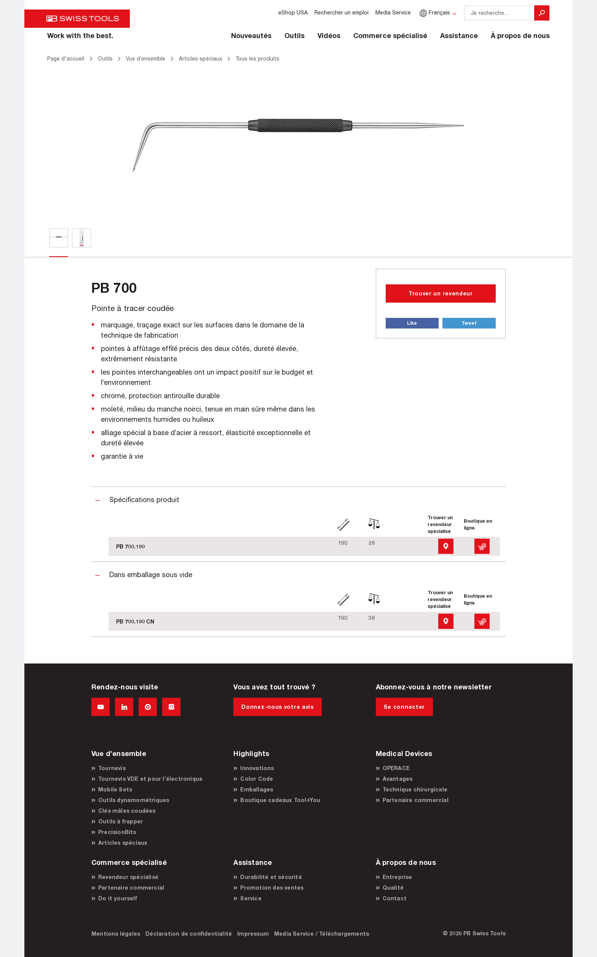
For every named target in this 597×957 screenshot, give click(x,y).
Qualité (393, 887)
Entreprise (397, 877)
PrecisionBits (117, 832)
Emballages (256, 789)
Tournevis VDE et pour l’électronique (150, 778)
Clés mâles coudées (127, 810)
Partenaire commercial (416, 800)
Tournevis (112, 768)
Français (434, 12)
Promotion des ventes (271, 887)
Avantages (398, 778)
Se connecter (404, 706)
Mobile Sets (115, 789)
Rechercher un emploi (341, 12)
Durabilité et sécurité (271, 877)
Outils (294, 35)
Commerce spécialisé (390, 35)
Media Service (393, 12)
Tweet (469, 323)
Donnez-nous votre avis (277, 706)
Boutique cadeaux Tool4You (280, 800)
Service (250, 898)
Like (412, 323)
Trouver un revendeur (441, 293)
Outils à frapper (120, 821)
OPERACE (396, 768)
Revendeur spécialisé (128, 877)
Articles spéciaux (122, 842)
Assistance (459, 35)
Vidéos (329, 35)
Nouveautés (251, 35)
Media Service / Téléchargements (321, 933)
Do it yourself (117, 898)
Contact (395, 898)
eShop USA (293, 12)
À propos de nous (520, 35)
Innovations (257, 768)
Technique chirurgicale (415, 789)
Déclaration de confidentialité (188, 933)
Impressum (253, 933)
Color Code (256, 778)
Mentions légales (115, 933)
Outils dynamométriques (133, 800)
